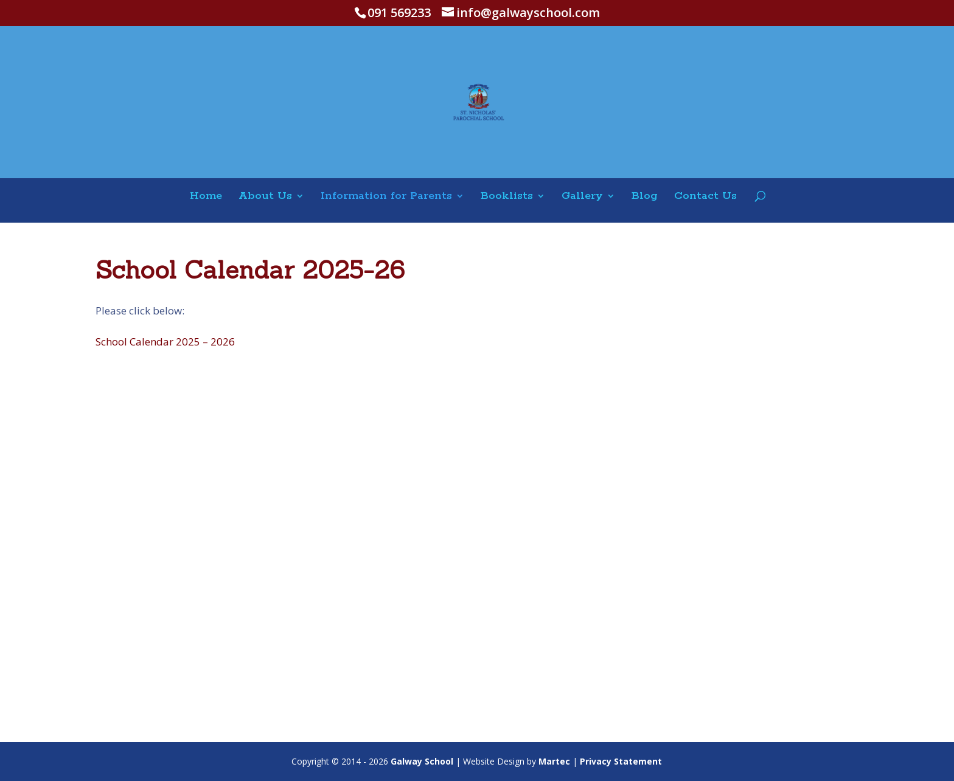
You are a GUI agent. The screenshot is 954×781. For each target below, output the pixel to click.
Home (206, 197)
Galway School (422, 761)
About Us (265, 197)
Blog (645, 197)
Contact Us (705, 197)
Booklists (507, 197)
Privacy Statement (621, 761)
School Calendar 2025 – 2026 (165, 342)
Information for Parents (386, 197)
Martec (554, 761)
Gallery (582, 197)
